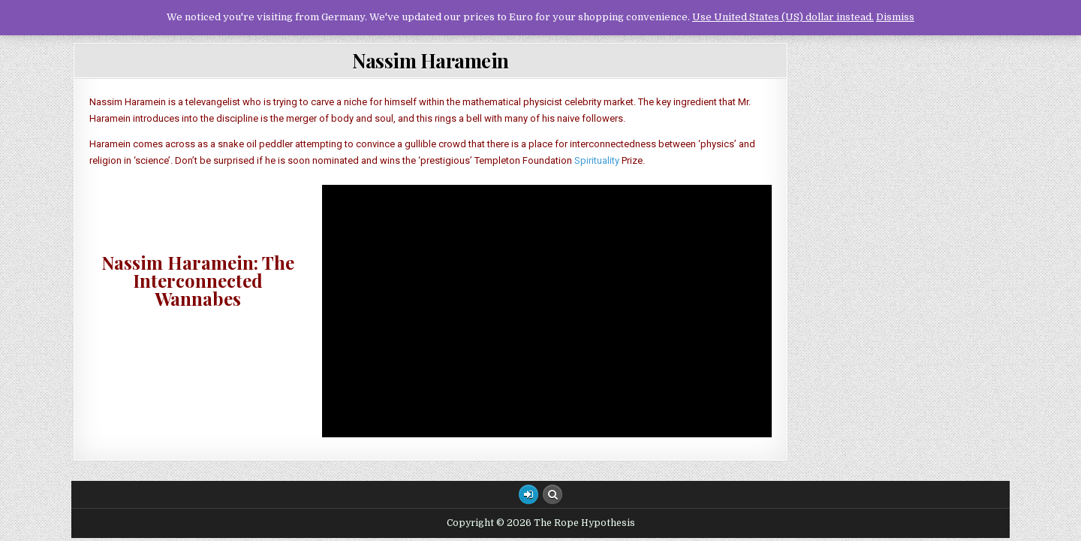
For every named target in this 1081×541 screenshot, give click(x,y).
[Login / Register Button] (528, 494)
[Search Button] (552, 494)
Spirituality (596, 160)
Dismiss (895, 17)
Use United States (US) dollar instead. (783, 17)
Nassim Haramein (430, 60)
